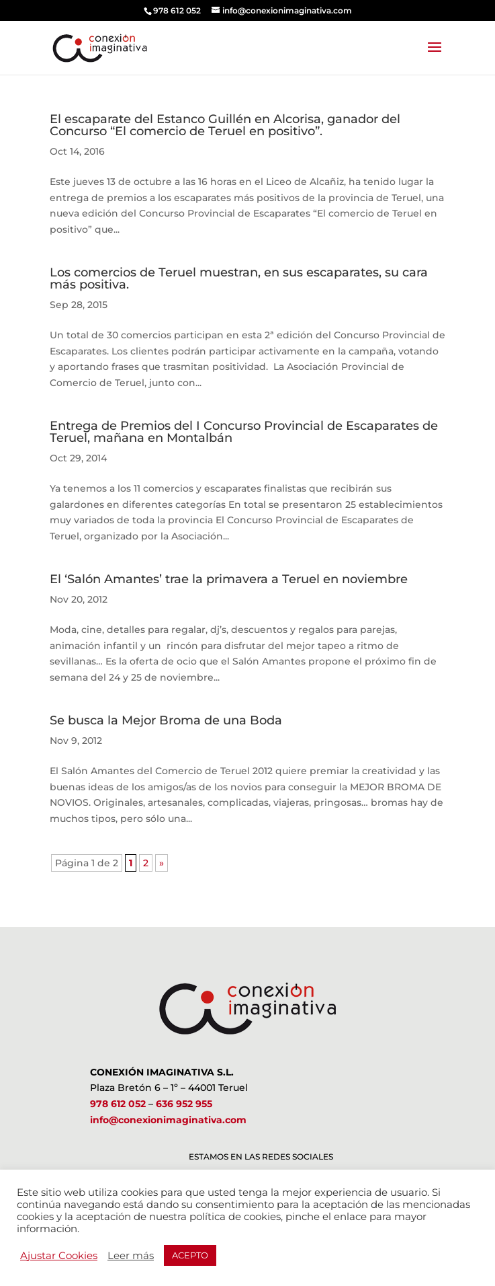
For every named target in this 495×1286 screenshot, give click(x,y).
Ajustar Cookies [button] (58, 1256)
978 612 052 (118, 1104)
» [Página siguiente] (161, 863)
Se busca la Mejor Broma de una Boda (166, 720)
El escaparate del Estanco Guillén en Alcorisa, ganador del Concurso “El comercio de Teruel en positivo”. (225, 125)
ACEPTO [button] (190, 1255)
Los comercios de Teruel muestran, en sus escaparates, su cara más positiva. (239, 278)
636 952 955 (184, 1104)
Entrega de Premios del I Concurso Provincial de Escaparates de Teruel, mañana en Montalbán (244, 431)
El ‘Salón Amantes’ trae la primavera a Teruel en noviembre (229, 579)
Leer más (130, 1256)
